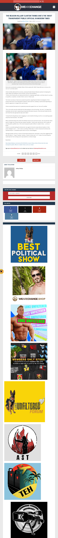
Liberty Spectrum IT (39, 536)
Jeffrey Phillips (25, 21)
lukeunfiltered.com (15, 148)
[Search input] (26, 1)
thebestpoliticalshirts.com (40, 148)
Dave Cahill (24, 536)
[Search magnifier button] (43, 1)
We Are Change (10, 536)
